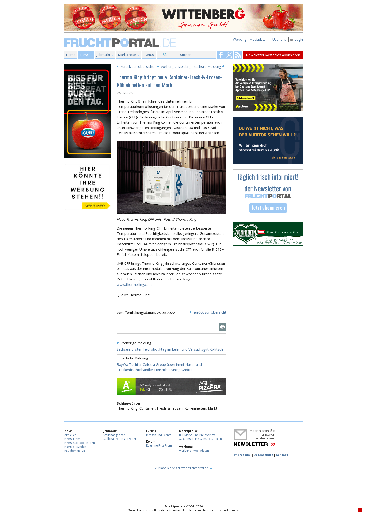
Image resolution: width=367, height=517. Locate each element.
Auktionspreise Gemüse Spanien (200, 439)
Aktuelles (70, 435)
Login (298, 39)
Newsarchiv (72, 439)
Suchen (185, 54)
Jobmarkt (103, 54)
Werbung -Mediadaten (194, 451)
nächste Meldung (207, 66)
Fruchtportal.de (120, 42)
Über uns (279, 39)
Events (149, 54)
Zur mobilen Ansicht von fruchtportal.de (181, 468)
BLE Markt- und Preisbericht (197, 435)
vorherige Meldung (176, 66)
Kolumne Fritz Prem (159, 445)
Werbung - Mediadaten (250, 39)
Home (70, 54)
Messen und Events (158, 435)
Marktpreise (127, 54)
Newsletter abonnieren (79, 443)
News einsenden (75, 447)
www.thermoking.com (134, 284)
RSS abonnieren (74, 451)
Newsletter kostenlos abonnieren (273, 54)
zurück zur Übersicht (137, 66)
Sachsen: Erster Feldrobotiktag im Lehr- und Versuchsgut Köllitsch (170, 349)
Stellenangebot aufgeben (120, 439)
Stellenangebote (114, 435)
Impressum (242, 455)
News (84, 54)
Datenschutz (263, 455)
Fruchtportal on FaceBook (221, 55)
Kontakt (282, 455)
